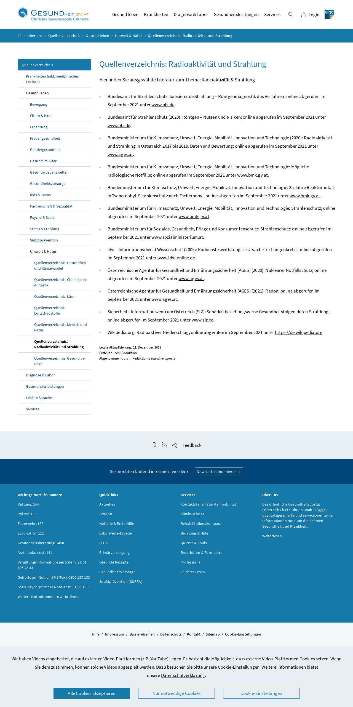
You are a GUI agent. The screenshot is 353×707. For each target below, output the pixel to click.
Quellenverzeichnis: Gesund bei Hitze (59, 362)
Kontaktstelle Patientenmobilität (208, 505)
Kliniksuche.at (192, 515)
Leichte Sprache (39, 399)
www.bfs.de (162, 106)
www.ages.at (120, 156)
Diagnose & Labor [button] (191, 15)
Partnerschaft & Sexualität (51, 207)
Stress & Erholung (44, 230)
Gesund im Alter (43, 162)
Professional (191, 563)
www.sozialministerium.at (177, 239)
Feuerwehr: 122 (30, 525)
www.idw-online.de (176, 259)
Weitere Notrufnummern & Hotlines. (48, 598)
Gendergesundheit (45, 151)
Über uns (34, 36)
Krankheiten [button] (156, 15)
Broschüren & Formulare (201, 554)
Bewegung (38, 105)
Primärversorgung (114, 554)
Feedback (192, 447)
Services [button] (272, 15)
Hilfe (96, 635)
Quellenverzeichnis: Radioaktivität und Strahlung (59, 346)
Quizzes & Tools (194, 544)
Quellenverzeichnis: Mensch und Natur (60, 329)
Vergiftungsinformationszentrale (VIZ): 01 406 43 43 (52, 566)
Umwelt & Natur (128, 36)
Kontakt (193, 635)
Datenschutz (170, 635)
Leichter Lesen (193, 573)
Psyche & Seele (42, 219)
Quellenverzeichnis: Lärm (55, 298)
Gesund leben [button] (125, 15)
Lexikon (105, 515)
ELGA (103, 544)
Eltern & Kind (41, 117)
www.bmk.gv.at (252, 177)
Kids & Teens (40, 196)
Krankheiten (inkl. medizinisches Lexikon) (52, 80)
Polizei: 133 (27, 515)
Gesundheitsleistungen (45, 388)
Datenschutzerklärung (183, 675)
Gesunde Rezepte (114, 563)
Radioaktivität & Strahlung (228, 81)
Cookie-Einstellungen (239, 667)
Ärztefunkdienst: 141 (35, 554)
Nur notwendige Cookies (176, 693)
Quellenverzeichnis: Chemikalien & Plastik (60, 284)
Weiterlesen (272, 537)
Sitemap (213, 635)
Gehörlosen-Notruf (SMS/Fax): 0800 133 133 (54, 578)
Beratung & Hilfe (194, 534)
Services (32, 410)
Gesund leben (97, 36)
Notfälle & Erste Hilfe (116, 525)
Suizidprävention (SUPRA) (120, 583)
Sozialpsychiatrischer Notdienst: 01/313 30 (53, 588)
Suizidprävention (44, 241)
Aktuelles (107, 505)
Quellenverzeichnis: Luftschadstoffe (50, 312)
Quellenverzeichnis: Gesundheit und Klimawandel (60, 267)
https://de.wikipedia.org (298, 334)
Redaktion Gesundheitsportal (154, 360)
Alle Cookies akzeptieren (91, 693)
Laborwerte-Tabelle (115, 534)
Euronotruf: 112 (31, 534)
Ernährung (38, 128)
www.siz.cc (202, 321)
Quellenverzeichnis (64, 36)
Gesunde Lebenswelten (49, 173)
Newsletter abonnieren (219, 473)
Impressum (114, 635)
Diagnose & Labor (40, 376)
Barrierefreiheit (142, 635)
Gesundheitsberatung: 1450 (41, 544)
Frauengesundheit (45, 139)
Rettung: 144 (28, 505)
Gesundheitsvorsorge (47, 185)
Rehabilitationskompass (201, 525)
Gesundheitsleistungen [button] (236, 15)
